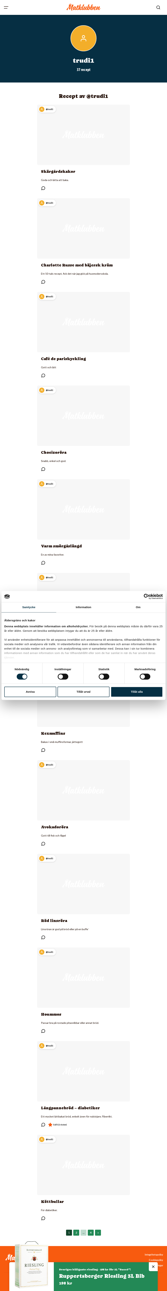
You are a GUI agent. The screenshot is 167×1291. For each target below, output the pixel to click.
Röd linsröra (54, 920)
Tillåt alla (137, 691)
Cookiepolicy (156, 1260)
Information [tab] (83, 607)
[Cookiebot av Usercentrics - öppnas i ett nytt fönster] (146, 596)
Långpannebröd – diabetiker (70, 1108)
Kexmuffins (53, 733)
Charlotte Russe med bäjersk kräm (77, 265)
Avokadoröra (54, 827)
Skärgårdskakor (58, 171)
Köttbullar (52, 1201)
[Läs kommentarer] (43, 188)
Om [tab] (138, 607)
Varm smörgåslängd (61, 546)
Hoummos (51, 1014)
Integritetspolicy (154, 1254)
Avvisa (30, 691)
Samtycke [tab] (28, 607)
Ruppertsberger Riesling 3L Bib (102, 1276)
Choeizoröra (53, 452)
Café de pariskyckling (63, 359)
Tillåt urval (84, 691)
